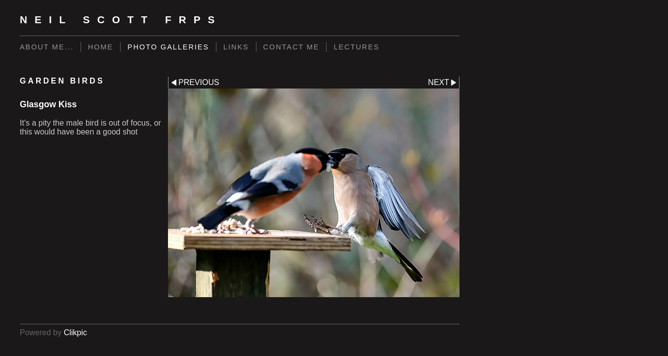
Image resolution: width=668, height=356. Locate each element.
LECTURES (356, 47)
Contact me (291, 47)
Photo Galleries (168, 47)
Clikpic (75, 332)
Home (100, 47)
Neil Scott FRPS (121, 19)
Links (236, 47)
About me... (47, 47)
